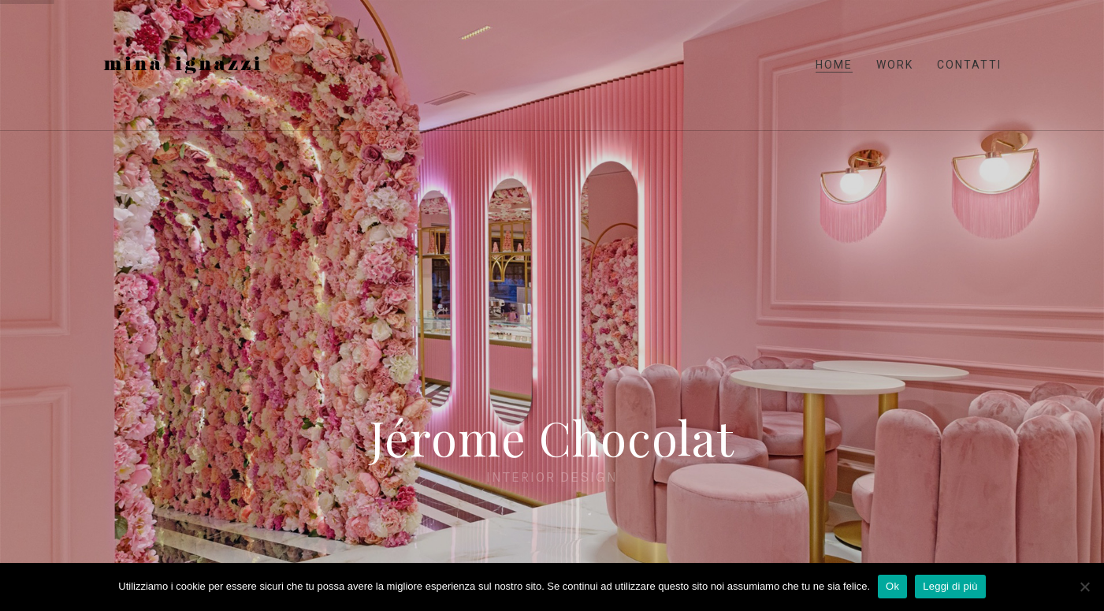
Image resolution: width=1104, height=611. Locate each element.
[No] (1084, 586)
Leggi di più (950, 586)
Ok (892, 586)
